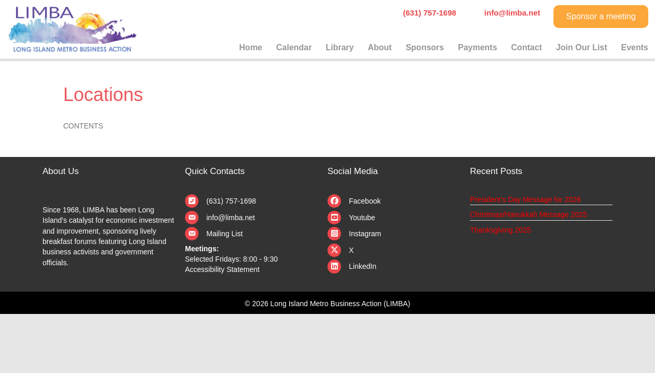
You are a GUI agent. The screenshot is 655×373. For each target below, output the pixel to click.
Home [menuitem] (250, 47)
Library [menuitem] (339, 47)
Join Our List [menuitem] (581, 47)
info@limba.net (230, 217)
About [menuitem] (380, 47)
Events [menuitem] (634, 47)
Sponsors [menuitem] (425, 47)
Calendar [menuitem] (293, 47)
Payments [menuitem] (477, 47)
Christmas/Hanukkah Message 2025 (528, 214)
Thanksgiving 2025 (500, 230)
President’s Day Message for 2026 (525, 199)
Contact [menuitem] (526, 47)
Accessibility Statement (222, 269)
